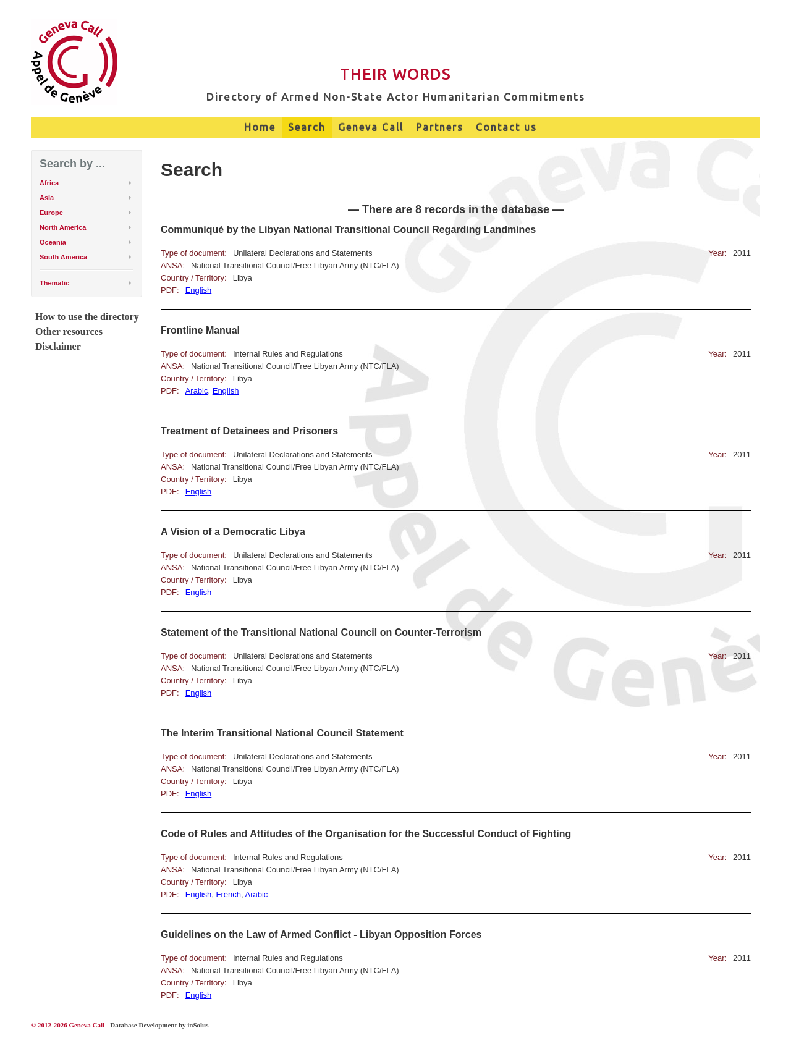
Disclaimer (58, 346)
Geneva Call (371, 127)
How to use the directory (87, 316)
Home (260, 127)
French (228, 894)
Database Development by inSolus (159, 1025)
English (198, 290)
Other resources (69, 331)
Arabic (196, 390)
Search (307, 127)
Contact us (506, 127)
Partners (439, 127)
